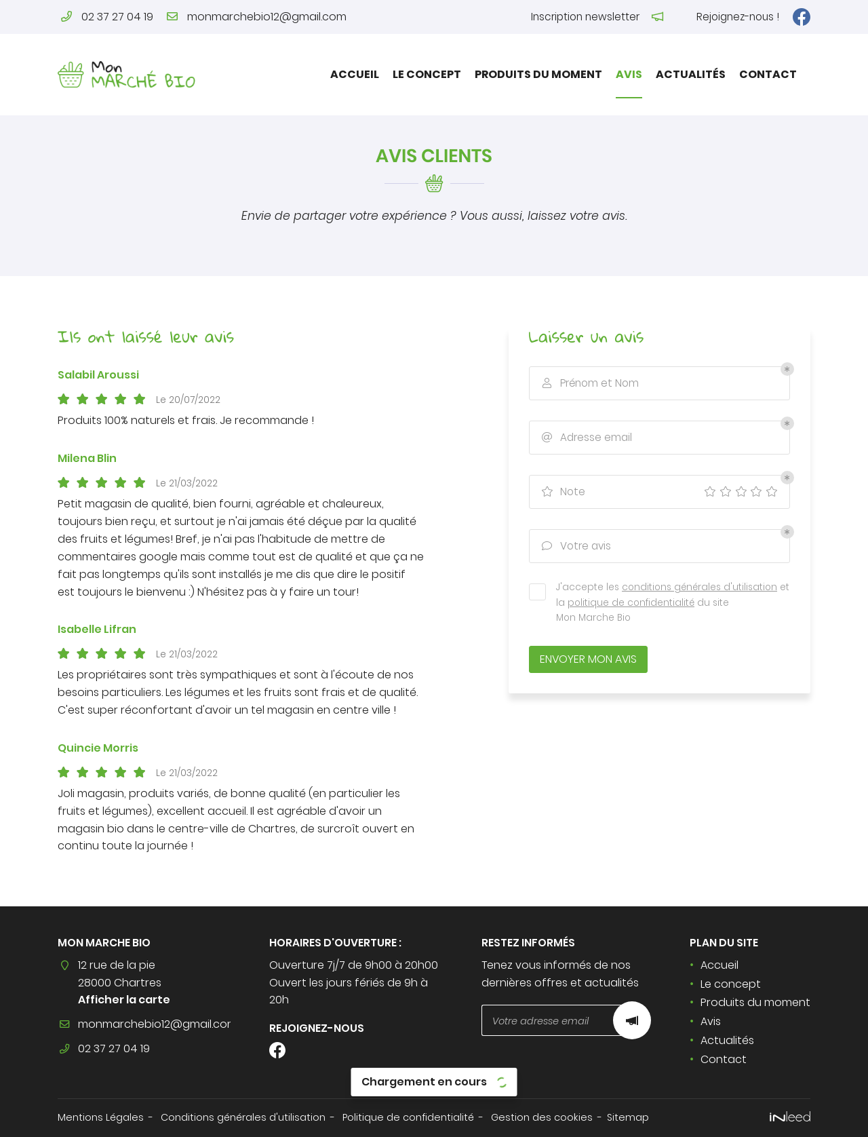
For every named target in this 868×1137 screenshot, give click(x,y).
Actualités (691, 74)
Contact (768, 74)
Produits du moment (538, 74)
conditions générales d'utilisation (699, 587)
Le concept (427, 74)
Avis (629, 74)
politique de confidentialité (631, 602)
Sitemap (628, 1117)
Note (562, 492)
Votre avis (575, 546)
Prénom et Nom (589, 383)
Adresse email (586, 437)
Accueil (354, 74)
